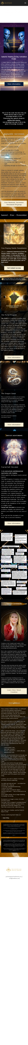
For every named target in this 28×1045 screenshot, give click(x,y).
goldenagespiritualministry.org (14, 876)
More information (14, 84)
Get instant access (14, 268)
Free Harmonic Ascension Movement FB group (14, 204)
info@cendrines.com (14, 878)
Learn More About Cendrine (14, 691)
